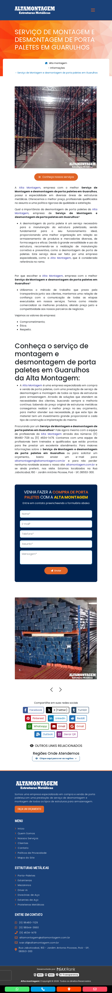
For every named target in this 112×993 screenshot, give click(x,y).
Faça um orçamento (29, 808)
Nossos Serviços (28, 837)
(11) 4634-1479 (25, 932)
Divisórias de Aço (29, 894)
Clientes (23, 842)
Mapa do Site (26, 857)
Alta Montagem (30, 187)
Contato (23, 847)
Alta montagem (56, 63)
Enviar (56, 570)
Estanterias (25, 880)
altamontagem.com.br (80, 464)
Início (21, 828)
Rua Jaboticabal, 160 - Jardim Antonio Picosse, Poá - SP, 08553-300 (52, 949)
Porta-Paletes (26, 875)
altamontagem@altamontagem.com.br (40, 461)
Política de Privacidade (32, 852)
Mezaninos (24, 884)
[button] (51, 690)
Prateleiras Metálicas (31, 904)
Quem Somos (26, 833)
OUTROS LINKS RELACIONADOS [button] (58, 745)
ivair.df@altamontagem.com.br (37, 942)
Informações (57, 68)
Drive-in (23, 889)
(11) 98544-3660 (27, 927)
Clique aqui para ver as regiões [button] (54, 758)
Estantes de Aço (28, 899)
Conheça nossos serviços (56, 177)
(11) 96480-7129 (26, 922)
